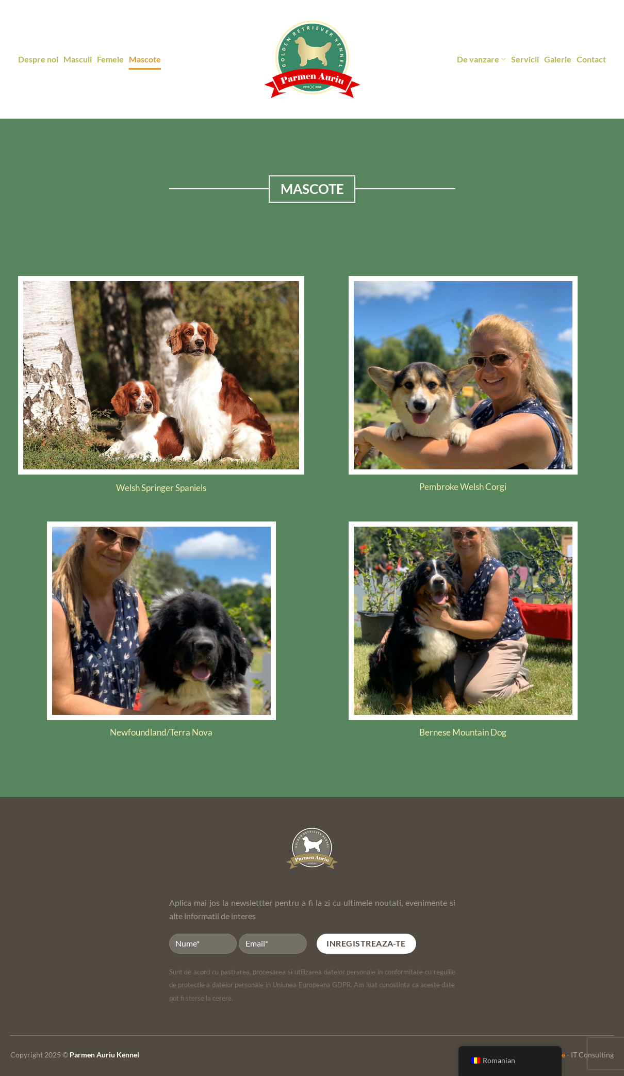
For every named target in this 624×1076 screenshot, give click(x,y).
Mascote (145, 59)
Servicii (525, 59)
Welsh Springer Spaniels (161, 487)
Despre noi (38, 59)
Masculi (77, 59)
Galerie (557, 59)
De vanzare (481, 59)
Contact (591, 59)
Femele (110, 59)
